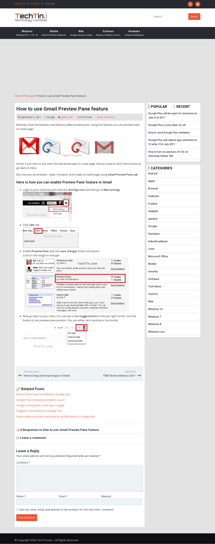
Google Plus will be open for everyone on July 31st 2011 (172, 115)
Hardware (134, 33)
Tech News (154, 286)
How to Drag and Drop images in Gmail (47, 375)
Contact (35, 3)
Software (108, 33)
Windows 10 (155, 309)
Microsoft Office (158, 256)
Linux (151, 248)
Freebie (152, 203)
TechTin (153, 294)
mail (70, 117)
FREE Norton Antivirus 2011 (119, 375)
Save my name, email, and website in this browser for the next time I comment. (66, 509)
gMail (64, 117)
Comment (23, 462)
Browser (153, 188)
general (152, 218)
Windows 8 (154, 324)
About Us (20, 3)
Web (81, 33)
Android (152, 173)
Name (21, 496)
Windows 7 (154, 316)
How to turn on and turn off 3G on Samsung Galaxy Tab (168, 154)
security (153, 271)
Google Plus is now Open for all (167, 125)
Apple (151, 181)
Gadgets (153, 211)
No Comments (108, 117)
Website (106, 496)
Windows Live (156, 331)
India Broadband (157, 241)
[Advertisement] (107, 66)
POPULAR (159, 106)
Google (51, 117)
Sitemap (50, 3)
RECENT (183, 106)
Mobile (54, 33)
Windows (27, 33)
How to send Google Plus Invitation (169, 132)
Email (63, 496)
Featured (153, 196)
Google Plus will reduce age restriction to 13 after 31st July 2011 (172, 142)
